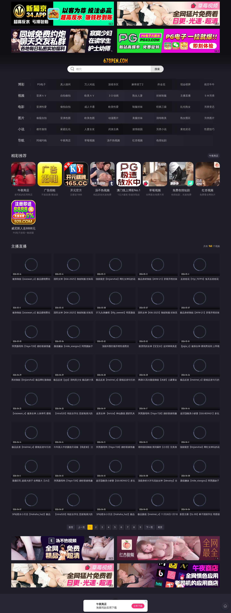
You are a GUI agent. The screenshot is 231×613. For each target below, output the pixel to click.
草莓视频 (89, 140)
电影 (21, 107)
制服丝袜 (137, 107)
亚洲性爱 (41, 107)
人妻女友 (89, 129)
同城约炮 (41, 140)
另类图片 (209, 118)
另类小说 (161, 129)
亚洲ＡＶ (41, 95)
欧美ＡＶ (89, 95)
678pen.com (115, 61)
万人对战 (89, 84)
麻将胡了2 (137, 84)
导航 (21, 140)
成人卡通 (89, 107)
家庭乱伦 (65, 129)
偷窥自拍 (41, 118)
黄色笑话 (185, 129)
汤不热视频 (113, 140)
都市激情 (41, 129)
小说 (21, 129)
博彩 (21, 84)
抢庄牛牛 (209, 84)
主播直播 (185, 95)
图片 (21, 118)
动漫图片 (113, 118)
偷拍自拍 (65, 107)
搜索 (157, 69)
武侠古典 (113, 129)
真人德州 (65, 84)
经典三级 (161, 107)
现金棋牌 (185, 84)
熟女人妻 (137, 95)
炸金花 (161, 84)
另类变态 (209, 107)
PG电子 (41, 84)
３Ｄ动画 (113, 95)
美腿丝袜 (137, 118)
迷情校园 (137, 129)
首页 (71, 527)
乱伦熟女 (185, 107)
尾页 (160, 527)
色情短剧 (161, 140)
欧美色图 (89, 118)
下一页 (149, 527)
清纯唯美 (161, 118)
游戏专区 (113, 84)
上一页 (81, 527)
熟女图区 (185, 118)
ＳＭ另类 (209, 95)
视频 (21, 95)
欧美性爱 (113, 107)
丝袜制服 (161, 95)
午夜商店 (65, 140)
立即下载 (137, 605)
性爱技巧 (209, 129)
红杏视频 (137, 140)
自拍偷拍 (65, 95)
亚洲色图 (65, 118)
